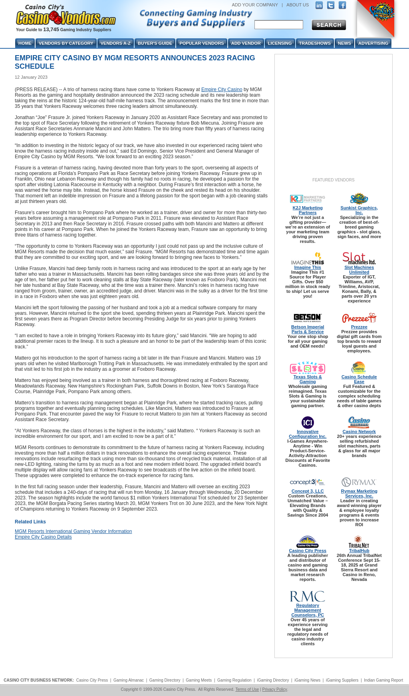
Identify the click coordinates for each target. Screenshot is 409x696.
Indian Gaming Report (383, 680)
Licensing (280, 43)
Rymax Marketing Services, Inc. (359, 493)
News (344, 43)
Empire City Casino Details (43, 537)
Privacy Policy (274, 689)
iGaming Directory (273, 680)
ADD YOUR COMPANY (255, 4)
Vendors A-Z (116, 43)
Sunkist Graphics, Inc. (359, 210)
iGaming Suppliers (342, 680)
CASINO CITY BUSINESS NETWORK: (39, 680)
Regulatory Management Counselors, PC (307, 610)
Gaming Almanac (128, 680)
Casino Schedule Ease (359, 379)
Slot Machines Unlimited (359, 269)
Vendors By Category (66, 43)
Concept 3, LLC (308, 491)
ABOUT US (297, 4)
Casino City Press (308, 550)
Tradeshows (315, 43)
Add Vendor (246, 43)
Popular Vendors (201, 43)
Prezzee (359, 326)
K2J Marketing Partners (308, 210)
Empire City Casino (221, 89)
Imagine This (307, 267)
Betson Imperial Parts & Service (307, 329)
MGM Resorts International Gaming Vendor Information (73, 531)
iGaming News (307, 680)
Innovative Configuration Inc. (307, 434)
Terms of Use (247, 689)
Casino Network (359, 431)
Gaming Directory (165, 680)
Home (25, 43)
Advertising (373, 43)
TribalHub (359, 550)
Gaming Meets (199, 680)
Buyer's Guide (155, 43)
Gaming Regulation (234, 680)
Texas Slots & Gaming (308, 379)
